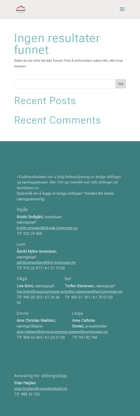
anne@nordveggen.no (90, 332)
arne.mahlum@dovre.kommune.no (44, 332)
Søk (121, 84)
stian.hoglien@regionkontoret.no (40, 388)
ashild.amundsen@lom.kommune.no (46, 262)
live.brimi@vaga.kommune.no (41, 291)
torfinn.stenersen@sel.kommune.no (93, 291)
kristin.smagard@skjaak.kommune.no (47, 228)
